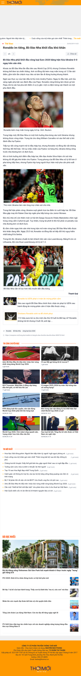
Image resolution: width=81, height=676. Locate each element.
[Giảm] (5, 54)
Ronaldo (8, 331)
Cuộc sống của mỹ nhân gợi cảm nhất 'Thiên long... (56, 38)
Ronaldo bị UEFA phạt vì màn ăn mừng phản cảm (39, 298)
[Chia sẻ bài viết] (72, 54)
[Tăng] (13, 54)
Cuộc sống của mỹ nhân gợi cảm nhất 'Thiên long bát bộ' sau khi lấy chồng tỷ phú (41, 458)
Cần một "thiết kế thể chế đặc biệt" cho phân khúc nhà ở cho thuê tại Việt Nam (40, 487)
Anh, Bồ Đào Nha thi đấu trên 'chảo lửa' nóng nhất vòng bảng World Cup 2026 (40, 484)
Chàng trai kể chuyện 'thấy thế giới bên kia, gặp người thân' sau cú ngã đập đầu (41, 463)
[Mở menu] (3, 3)
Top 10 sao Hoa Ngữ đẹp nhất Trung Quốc (26, 470)
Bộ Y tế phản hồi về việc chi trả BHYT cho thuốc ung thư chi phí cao (36, 480)
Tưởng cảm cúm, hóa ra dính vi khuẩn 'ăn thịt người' (30, 467)
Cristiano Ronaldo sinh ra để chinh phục (35, 313)
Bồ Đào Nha (17, 331)
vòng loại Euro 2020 (29, 331)
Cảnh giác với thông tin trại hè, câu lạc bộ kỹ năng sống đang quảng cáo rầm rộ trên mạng (41, 475)
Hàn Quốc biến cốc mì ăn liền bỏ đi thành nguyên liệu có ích (33, 491)
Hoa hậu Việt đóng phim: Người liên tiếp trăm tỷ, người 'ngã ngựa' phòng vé (39, 453)
